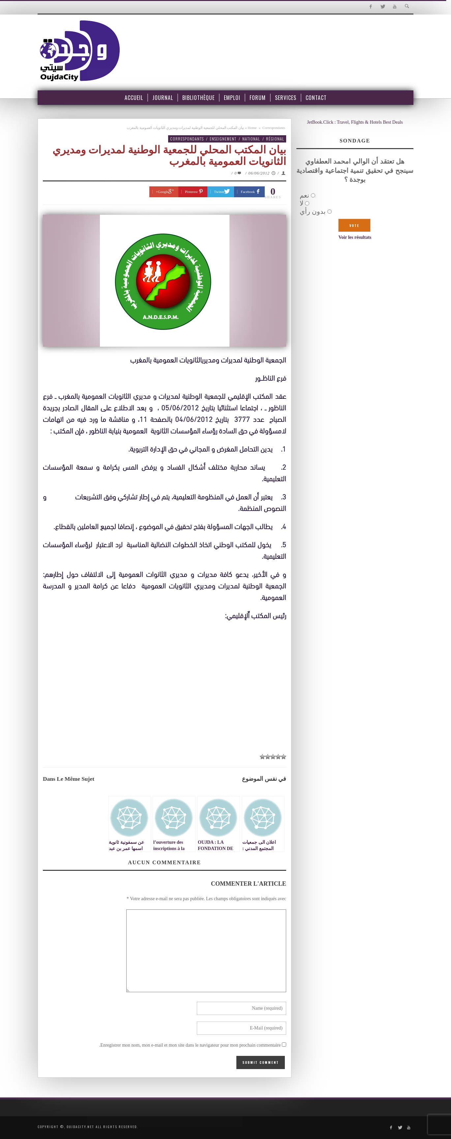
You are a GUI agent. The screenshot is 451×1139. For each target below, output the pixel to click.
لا (301, 203)
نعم (304, 195)
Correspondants (273, 128)
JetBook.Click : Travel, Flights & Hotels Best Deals (355, 122)
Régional (275, 139)
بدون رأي (313, 211)
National (251, 139)
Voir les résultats (355, 237)
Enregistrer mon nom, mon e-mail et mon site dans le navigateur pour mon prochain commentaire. (190, 1045)
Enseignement (223, 139)
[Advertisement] (164, 700)
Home (252, 128)
